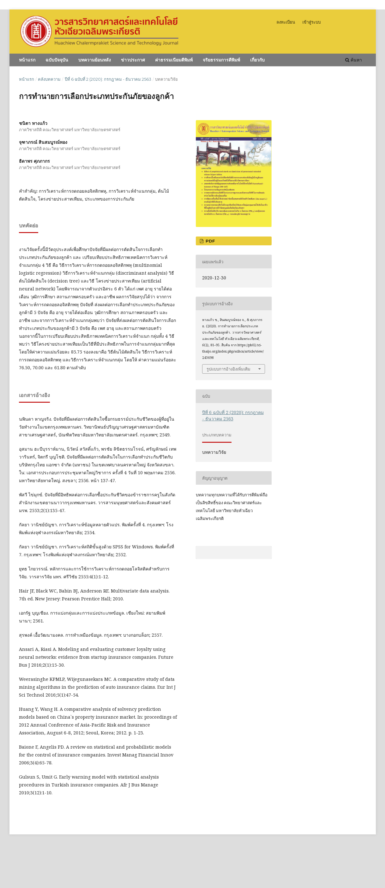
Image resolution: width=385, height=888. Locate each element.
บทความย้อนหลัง (94, 60)
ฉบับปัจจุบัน (56, 60)
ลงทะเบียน (285, 22)
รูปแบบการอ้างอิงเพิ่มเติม (228, 368)
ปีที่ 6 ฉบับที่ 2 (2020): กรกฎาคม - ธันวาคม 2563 (108, 79)
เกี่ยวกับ (257, 60)
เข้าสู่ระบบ (311, 22)
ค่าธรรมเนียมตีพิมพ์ (174, 60)
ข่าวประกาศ (133, 60)
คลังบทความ (49, 79)
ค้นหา (353, 60)
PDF (209, 240)
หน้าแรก (27, 60)
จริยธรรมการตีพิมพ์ (221, 60)
